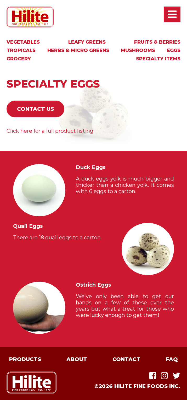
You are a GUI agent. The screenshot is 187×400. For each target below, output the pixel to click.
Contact (126, 359)
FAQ (172, 359)
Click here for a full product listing (50, 131)
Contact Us (35, 109)
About (76, 359)
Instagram (164, 376)
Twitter (176, 376)
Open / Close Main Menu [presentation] (172, 14)
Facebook (152, 376)
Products (25, 359)
